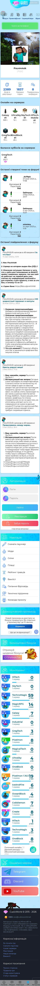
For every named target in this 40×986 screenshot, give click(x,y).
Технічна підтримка (15, 594)
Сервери (24, 17)
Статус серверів (10, 976)
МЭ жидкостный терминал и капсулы (20, 300)
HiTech (16, 677)
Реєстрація (16, 516)
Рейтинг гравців (13, 572)
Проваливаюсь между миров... (17, 425)
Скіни (8, 558)
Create (15, 811)
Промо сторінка (10, 968)
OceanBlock (19, 793)
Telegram (14, 872)
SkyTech (16, 686)
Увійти (20, 507)
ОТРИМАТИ (12, 657)
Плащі (8, 565)
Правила (12, 17)
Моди (8, 551)
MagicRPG (18, 704)
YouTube (14, 891)
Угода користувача (11, 973)
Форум (5, 17)
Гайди (31, 17)
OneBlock (17, 766)
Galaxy (15, 713)
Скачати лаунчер (14, 544)
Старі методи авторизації (20, 529)
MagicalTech (19, 749)
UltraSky (17, 758)
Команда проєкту (14, 600)
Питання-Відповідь (15, 586)
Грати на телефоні (20, 26)
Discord (13, 881)
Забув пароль (17, 523)
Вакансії (6, 956)
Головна (4, 983)
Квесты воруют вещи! (13, 367)
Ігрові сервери (9, 948)
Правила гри (9, 971)
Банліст (9, 579)
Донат (18, 17)
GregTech (17, 731)
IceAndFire (18, 784)
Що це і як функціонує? (20, 632)
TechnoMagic (19, 695)
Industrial (17, 722)
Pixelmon (17, 740)
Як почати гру (9, 943)
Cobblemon (18, 802)
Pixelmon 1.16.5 (20, 775)
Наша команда (9, 954)
